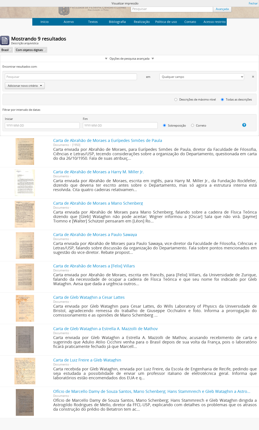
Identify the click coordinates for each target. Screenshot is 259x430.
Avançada (222, 9)
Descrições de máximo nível (195, 99)
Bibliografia (117, 22)
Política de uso (166, 22)
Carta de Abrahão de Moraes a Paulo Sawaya (95, 234)
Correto (198, 125)
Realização (142, 22)
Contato (190, 22)
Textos (93, 22)
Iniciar (9, 119)
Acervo (69, 22)
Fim (85, 119)
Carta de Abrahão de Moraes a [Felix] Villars (94, 265)
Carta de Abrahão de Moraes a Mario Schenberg (98, 203)
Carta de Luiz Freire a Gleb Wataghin (87, 360)
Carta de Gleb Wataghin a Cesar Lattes (89, 297)
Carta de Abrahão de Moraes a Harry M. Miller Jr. (98, 171)
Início (45, 22)
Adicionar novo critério (25, 86)
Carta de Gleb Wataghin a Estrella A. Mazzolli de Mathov (105, 328)
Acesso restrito (215, 22)
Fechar (253, 3)
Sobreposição (174, 125)
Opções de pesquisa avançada (129, 59)
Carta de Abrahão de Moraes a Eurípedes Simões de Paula (107, 140)
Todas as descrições (236, 99)
